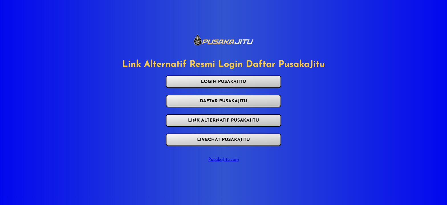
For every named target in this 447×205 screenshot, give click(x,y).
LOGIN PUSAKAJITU (223, 81)
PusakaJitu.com (223, 159)
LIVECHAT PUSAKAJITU (223, 140)
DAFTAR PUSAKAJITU (223, 101)
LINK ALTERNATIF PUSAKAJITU (223, 120)
